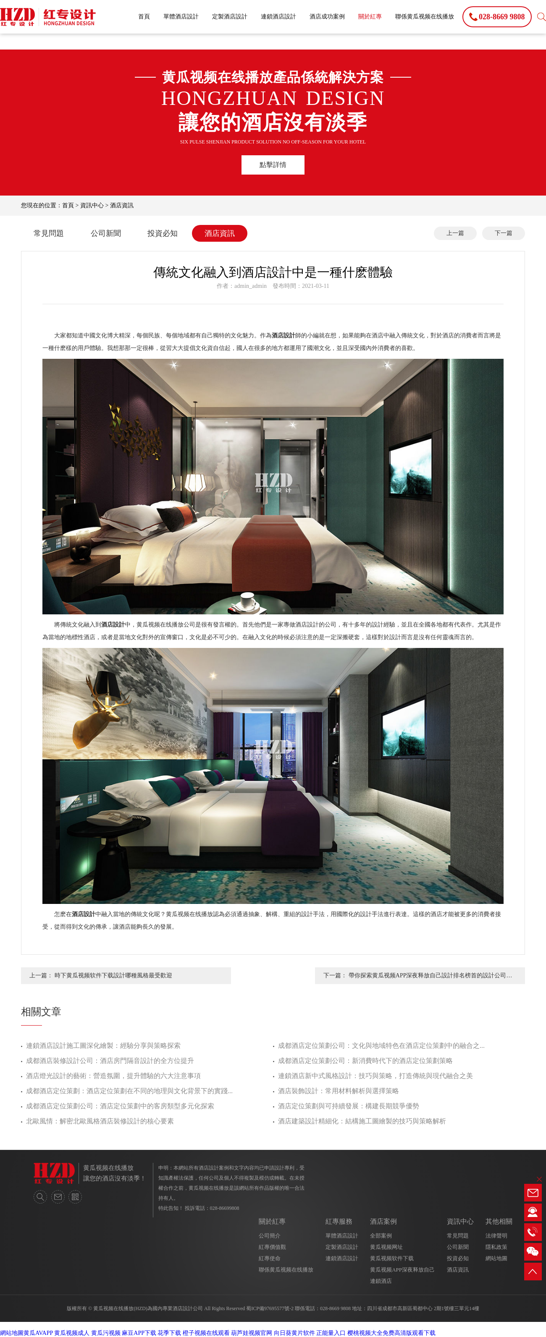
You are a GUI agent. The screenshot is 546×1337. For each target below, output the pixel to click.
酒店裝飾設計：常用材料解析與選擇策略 (338, 1090)
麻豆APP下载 (139, 1333)
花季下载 (169, 1333)
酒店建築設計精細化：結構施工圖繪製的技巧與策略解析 (362, 1121)
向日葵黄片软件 (294, 1333)
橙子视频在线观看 (206, 1333)
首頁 (144, 16)
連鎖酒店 (381, 1281)
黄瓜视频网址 (386, 1247)
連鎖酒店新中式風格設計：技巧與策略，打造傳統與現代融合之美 (375, 1075)
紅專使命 (270, 1258)
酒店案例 (383, 1221)
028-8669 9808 (335, 1308)
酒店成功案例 (327, 16)
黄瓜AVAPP (38, 1333)
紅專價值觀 (272, 1247)
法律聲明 (496, 1236)
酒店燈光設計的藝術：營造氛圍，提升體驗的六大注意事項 (113, 1075)
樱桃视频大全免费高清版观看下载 (391, 1333)
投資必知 (162, 233)
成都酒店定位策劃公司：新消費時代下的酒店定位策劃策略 (365, 1060)
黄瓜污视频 (106, 1333)
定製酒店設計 (229, 16)
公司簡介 (270, 1236)
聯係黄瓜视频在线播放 (424, 16)
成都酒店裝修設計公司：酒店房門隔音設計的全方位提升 (110, 1060)
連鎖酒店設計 (278, 16)
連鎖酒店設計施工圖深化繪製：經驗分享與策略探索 (103, 1045)
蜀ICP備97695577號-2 (270, 1308)
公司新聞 (106, 233)
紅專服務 (339, 1221)
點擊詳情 (273, 164)
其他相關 (499, 1221)
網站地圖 (496, 1258)
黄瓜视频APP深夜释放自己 (402, 1269)
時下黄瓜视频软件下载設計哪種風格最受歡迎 (113, 975)
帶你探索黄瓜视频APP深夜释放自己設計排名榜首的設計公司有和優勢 (430, 978)
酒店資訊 (122, 205)
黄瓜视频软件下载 (392, 1258)
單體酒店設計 (181, 16)
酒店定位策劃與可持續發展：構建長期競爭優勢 (348, 1106)
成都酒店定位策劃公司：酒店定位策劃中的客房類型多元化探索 (120, 1106)
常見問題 (49, 233)
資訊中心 (92, 205)
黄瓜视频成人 (71, 1333)
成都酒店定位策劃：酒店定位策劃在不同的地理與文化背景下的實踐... (129, 1090)
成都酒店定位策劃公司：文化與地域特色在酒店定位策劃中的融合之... (381, 1045)
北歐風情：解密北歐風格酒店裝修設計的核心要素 (100, 1121)
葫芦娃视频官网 (251, 1333)
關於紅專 (370, 16)
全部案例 (381, 1236)
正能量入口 (331, 1333)
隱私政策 (496, 1247)
